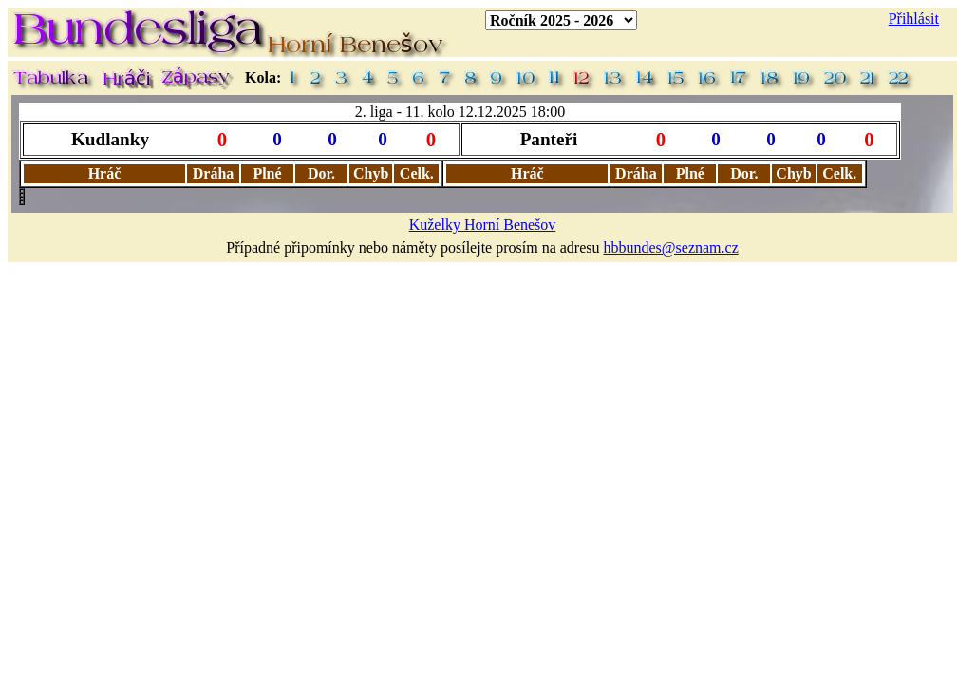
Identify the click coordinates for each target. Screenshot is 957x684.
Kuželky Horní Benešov (482, 225)
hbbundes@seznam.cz (671, 247)
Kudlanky (110, 139)
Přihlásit (914, 18)
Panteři (549, 139)
